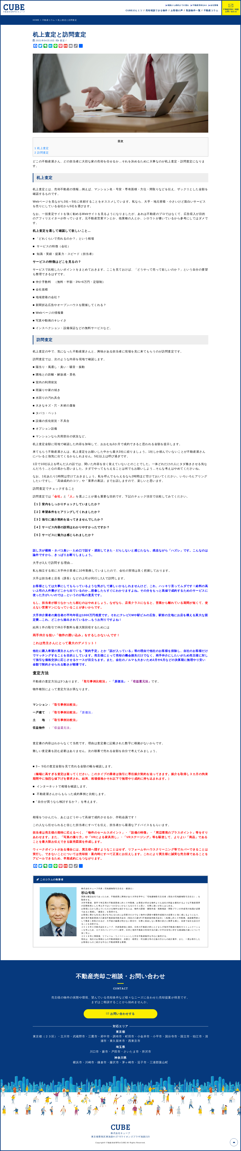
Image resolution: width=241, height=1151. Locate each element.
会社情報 (214, 5)
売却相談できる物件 (157, 10)
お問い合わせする (120, 1019)
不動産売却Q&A (199, 5)
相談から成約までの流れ (178, 5)
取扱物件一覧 (193, 10)
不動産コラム (211, 10)
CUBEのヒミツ (134, 10)
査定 (62, 40)
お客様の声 (177, 10)
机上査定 (41, 148)
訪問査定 (41, 152)
